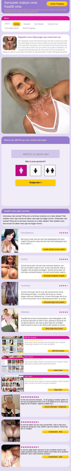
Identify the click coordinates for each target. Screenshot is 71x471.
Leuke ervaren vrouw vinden (54, 249)
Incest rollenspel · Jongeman (55, 407)
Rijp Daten (58, 390)
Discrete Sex (53, 24)
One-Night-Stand (12, 28)
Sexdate (26, 24)
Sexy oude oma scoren (54, 329)
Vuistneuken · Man (55, 432)
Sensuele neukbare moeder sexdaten (54, 276)
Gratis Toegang (57, 4)
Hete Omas (58, 370)
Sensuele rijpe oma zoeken (54, 302)
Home (7, 24)
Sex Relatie (39, 24)
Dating (16, 24)
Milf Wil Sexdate (58, 351)
